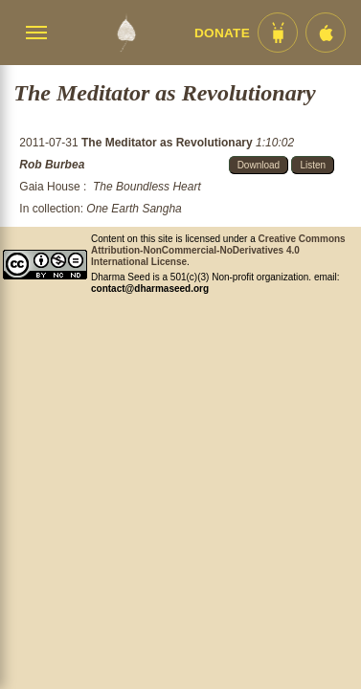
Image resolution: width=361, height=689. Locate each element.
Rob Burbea (51, 164)
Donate (222, 33)
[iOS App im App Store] (325, 32)
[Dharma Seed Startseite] (125, 32)
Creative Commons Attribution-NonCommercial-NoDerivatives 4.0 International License (218, 250)
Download (258, 165)
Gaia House (49, 186)
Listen (313, 165)
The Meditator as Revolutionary (168, 142)
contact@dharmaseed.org (150, 288)
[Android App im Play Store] (278, 32)
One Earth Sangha (133, 208)
